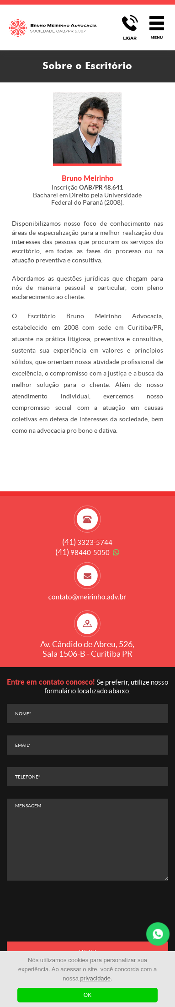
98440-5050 (82, 552)
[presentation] (87, 911)
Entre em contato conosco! (51, 681)
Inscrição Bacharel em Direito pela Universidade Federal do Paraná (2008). (87, 194)
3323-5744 (87, 542)
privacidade (95, 978)
